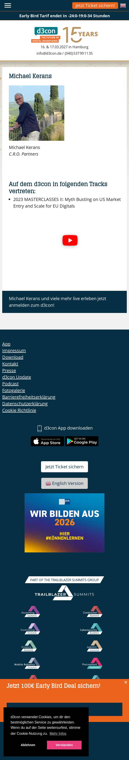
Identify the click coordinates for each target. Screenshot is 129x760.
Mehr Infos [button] (58, 733)
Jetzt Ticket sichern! (95, 5)
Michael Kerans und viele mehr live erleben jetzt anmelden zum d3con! (57, 301)
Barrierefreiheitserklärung (28, 397)
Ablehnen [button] (28, 745)
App (6, 344)
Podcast (10, 384)
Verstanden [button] (64, 745)
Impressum (14, 350)
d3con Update (16, 377)
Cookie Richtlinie (19, 410)
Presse (9, 370)
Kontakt (10, 364)
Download (12, 357)
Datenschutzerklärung (25, 404)
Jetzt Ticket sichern (64, 467)
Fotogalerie (13, 390)
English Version (64, 483)
